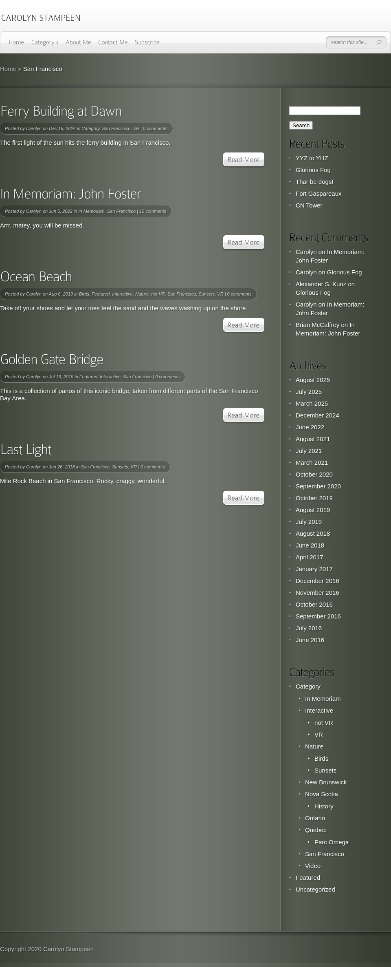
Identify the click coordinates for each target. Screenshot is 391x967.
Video (313, 865)
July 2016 (309, 628)
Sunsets (206, 293)
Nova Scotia (321, 793)
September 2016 (318, 616)
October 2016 (314, 604)
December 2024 (317, 415)
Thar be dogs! (315, 181)
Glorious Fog (313, 169)
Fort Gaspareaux (319, 193)
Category (90, 128)
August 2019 (313, 509)
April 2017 (309, 557)
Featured (101, 293)
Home (8, 68)
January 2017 (314, 568)
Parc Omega (331, 842)
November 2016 (317, 592)
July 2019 (309, 521)
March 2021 (312, 462)
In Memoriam (91, 211)
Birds (84, 293)
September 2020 (318, 486)
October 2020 (314, 474)
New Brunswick (326, 782)
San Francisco (116, 128)
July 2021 (309, 450)
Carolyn (34, 128)
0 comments (155, 128)
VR (136, 128)
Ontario (315, 818)
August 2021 (313, 438)
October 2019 (314, 498)
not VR (158, 293)
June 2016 (310, 639)
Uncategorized (315, 889)
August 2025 (313, 379)
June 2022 (310, 427)
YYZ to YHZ (312, 158)
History (324, 806)
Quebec (316, 829)
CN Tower (309, 205)
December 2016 (317, 580)
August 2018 (313, 533)
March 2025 (312, 403)
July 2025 (309, 391)
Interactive (122, 293)
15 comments (152, 211)
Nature (142, 293)
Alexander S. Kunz (321, 283)
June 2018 (310, 545)
